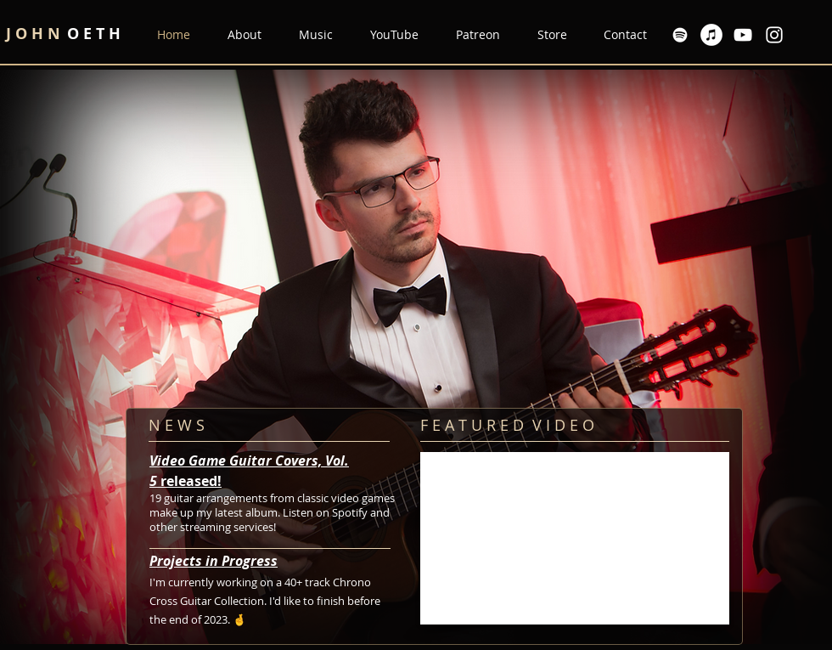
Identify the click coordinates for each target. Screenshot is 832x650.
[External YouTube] (574, 538)
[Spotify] (680, 35)
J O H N (35, 33)
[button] (310, 35)
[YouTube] (743, 35)
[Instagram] (774, 35)
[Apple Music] (711, 35)
